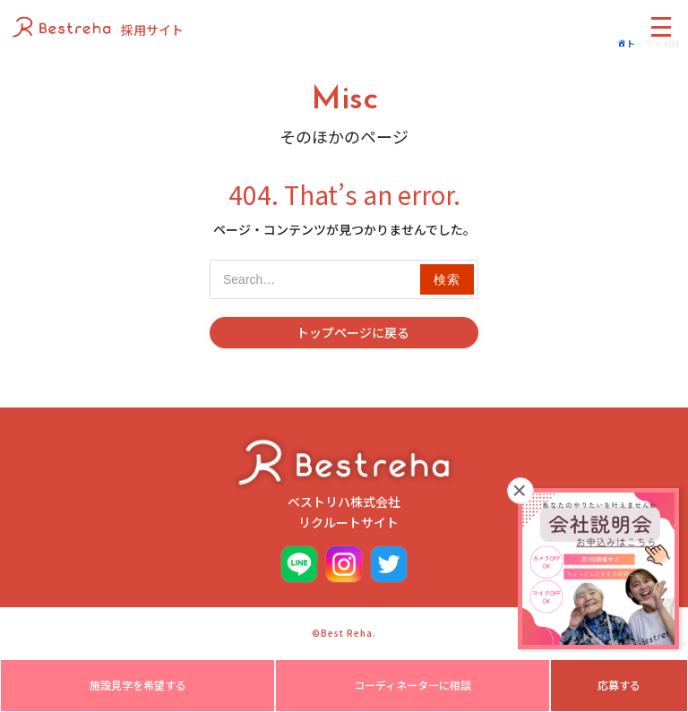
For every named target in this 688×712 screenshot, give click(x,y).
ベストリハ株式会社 (344, 482)
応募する (619, 684)
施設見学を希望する (138, 684)
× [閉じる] (520, 490)
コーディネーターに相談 (412, 684)
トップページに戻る (353, 332)
